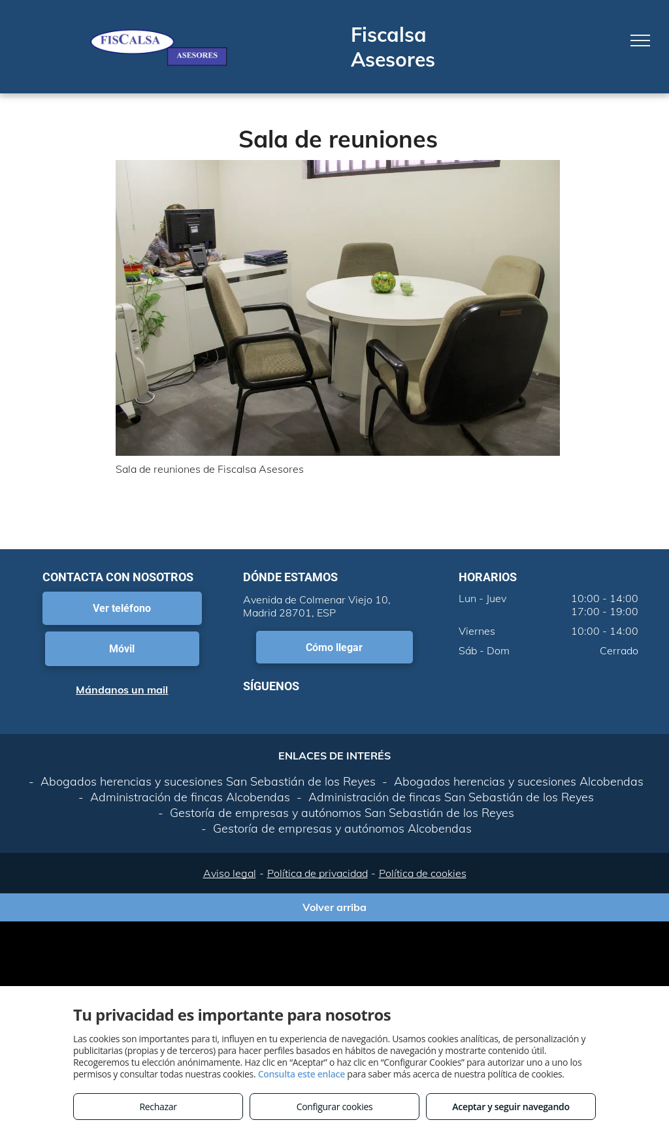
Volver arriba (334, 907)
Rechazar (157, 1106)
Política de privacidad (317, 873)
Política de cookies (422, 873)
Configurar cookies (335, 1106)
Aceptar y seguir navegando (510, 1106)
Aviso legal (229, 873)
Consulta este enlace (301, 1074)
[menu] (640, 40)
